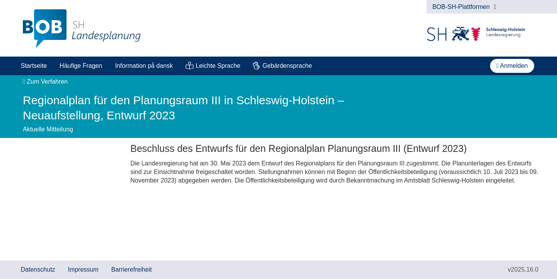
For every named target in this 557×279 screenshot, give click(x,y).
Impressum (83, 269)
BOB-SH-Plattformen (464, 6)
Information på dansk (144, 65)
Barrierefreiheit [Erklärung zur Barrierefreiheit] (131, 269)
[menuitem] (33, 66)
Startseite (34, 65)
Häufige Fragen (81, 65)
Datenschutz (38, 269)
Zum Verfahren (45, 81)
